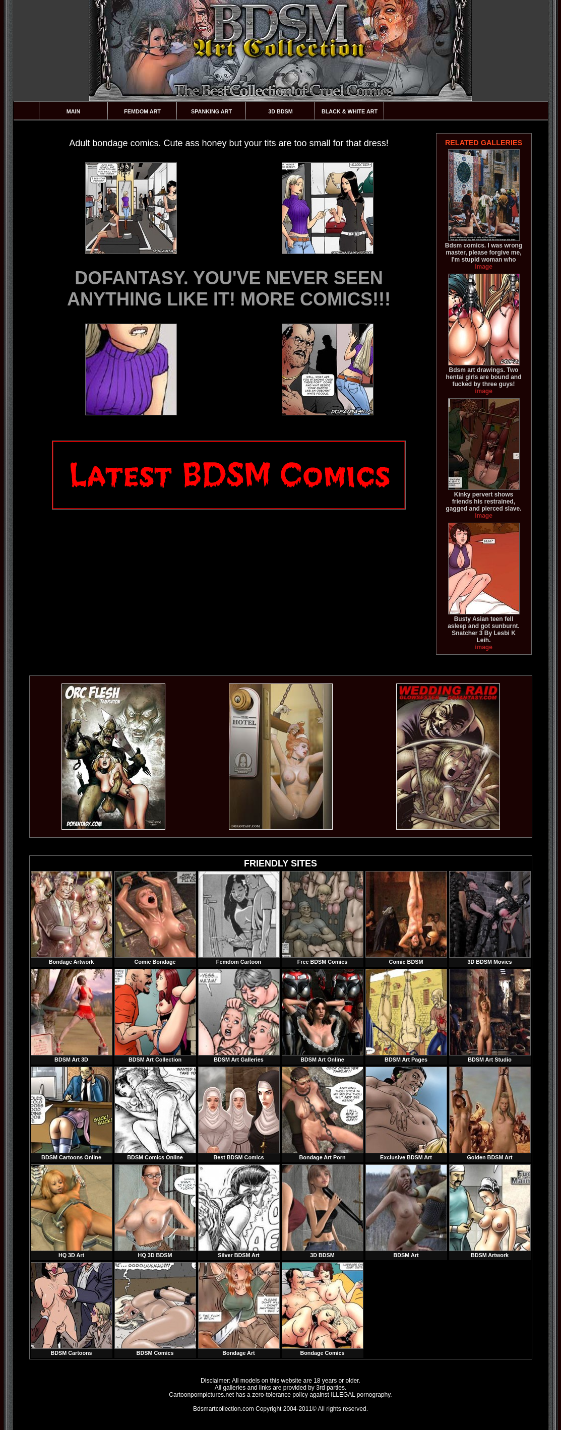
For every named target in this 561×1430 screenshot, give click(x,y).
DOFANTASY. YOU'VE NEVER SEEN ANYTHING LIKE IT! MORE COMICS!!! (229, 288)
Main (74, 111)
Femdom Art (142, 111)
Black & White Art (350, 111)
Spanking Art (211, 111)
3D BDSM (280, 111)
